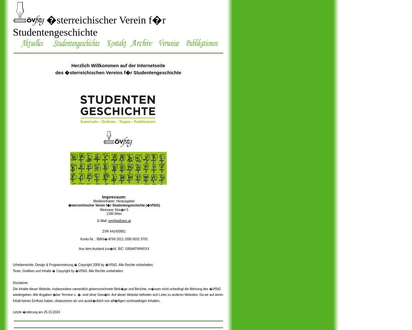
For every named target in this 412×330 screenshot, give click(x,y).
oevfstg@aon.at (119, 221)
